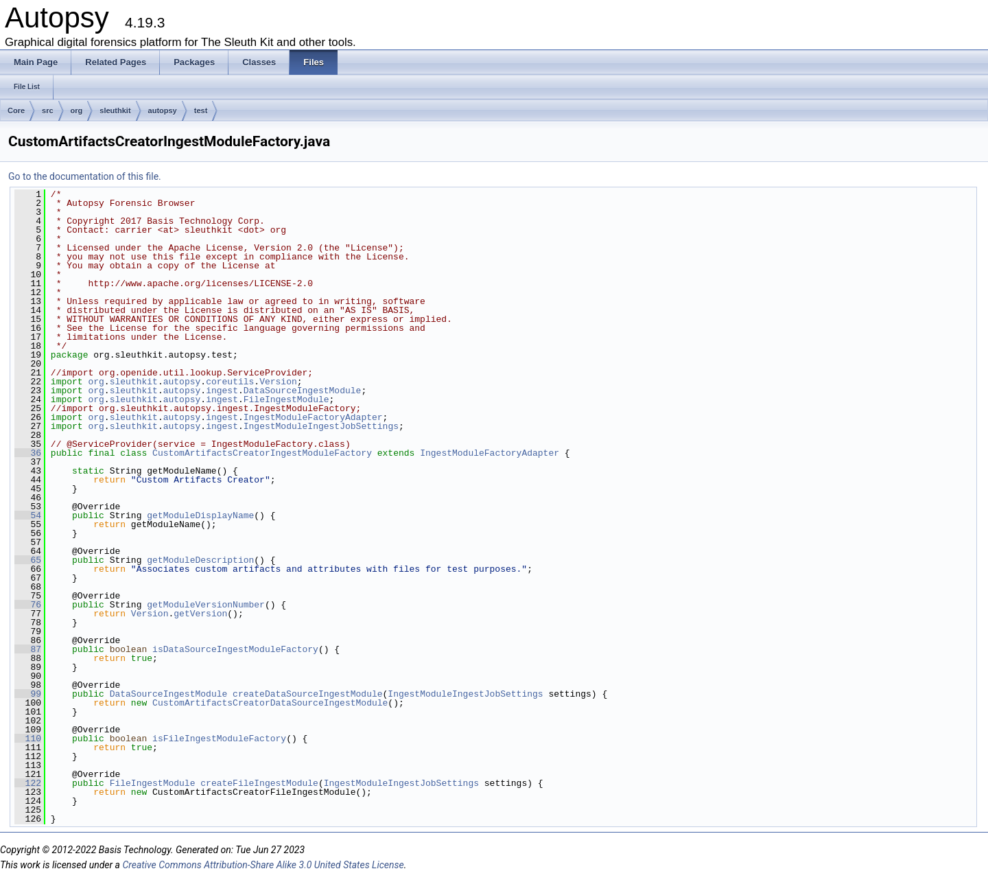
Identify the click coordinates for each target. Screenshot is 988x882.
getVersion (200, 613)
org (77, 110)
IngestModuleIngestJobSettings (321, 426)
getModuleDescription (200, 560)
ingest (222, 390)
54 (27, 515)
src (48, 110)
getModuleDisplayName (200, 515)
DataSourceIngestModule (303, 390)
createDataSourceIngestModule (307, 694)
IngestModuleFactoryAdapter (313, 417)
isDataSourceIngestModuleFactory (235, 649)
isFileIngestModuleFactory (219, 738)
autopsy (162, 110)
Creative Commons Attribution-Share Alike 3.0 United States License (262, 864)
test (201, 110)
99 (27, 694)
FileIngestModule (286, 399)
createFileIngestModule (259, 783)
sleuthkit (114, 110)
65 (27, 560)
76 (27, 605)
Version (278, 381)
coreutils (230, 381)
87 (27, 649)
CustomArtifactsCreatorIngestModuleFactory (262, 453)
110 (27, 738)
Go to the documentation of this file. (84, 176)
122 (27, 783)
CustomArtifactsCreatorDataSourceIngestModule (270, 703)
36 (27, 453)
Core (16, 110)
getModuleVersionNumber (206, 605)
